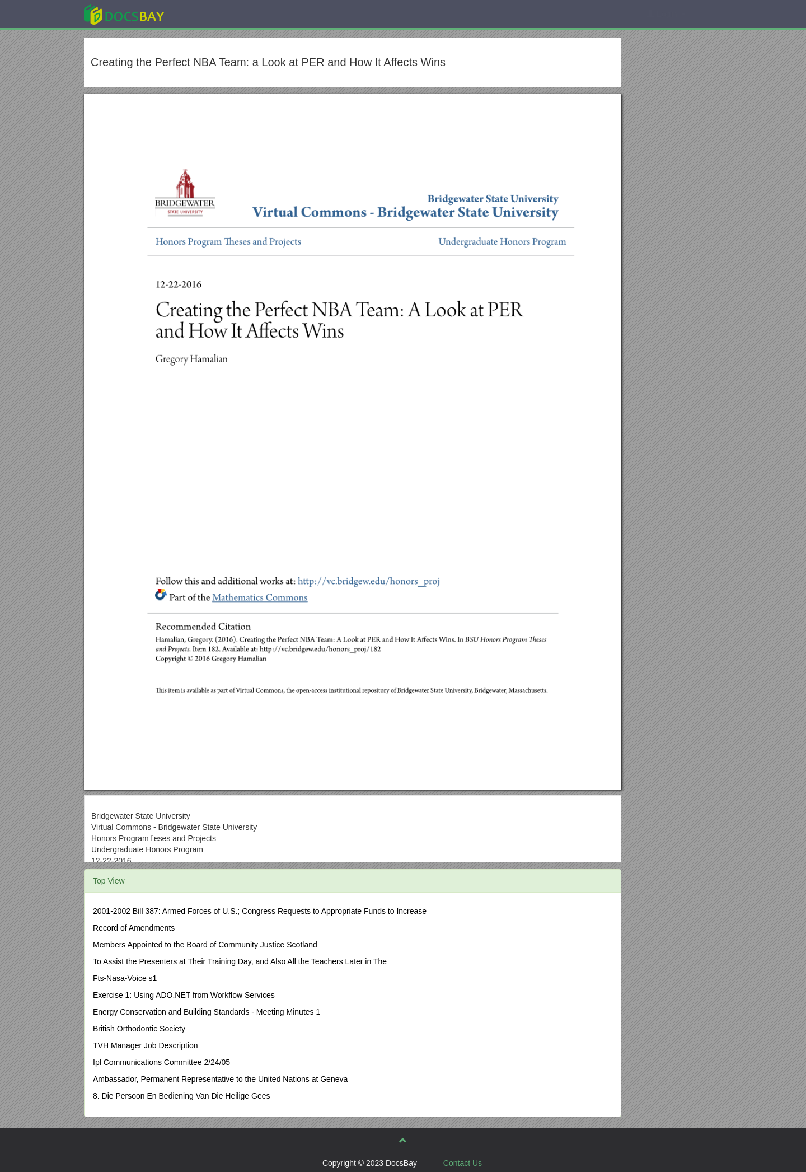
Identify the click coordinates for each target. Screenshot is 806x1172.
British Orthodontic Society (139, 1028)
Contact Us (462, 1163)
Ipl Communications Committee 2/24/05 (161, 1062)
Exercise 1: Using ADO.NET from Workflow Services (184, 995)
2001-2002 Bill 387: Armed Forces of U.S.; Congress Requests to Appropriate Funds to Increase (260, 911)
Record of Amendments (134, 927)
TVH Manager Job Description (145, 1045)
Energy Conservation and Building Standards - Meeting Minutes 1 (206, 1011)
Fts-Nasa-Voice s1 (125, 978)
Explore (208, 13)
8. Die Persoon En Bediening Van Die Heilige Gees (181, 1095)
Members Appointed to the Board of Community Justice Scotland (205, 944)
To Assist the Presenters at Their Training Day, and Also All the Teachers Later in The (240, 961)
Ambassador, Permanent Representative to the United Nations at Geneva (220, 1079)
